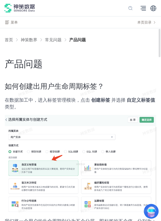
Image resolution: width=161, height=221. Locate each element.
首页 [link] (9, 40)
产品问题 (77, 39)
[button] (153, 8)
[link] (29, 40)
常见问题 (53, 39)
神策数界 (29, 39)
